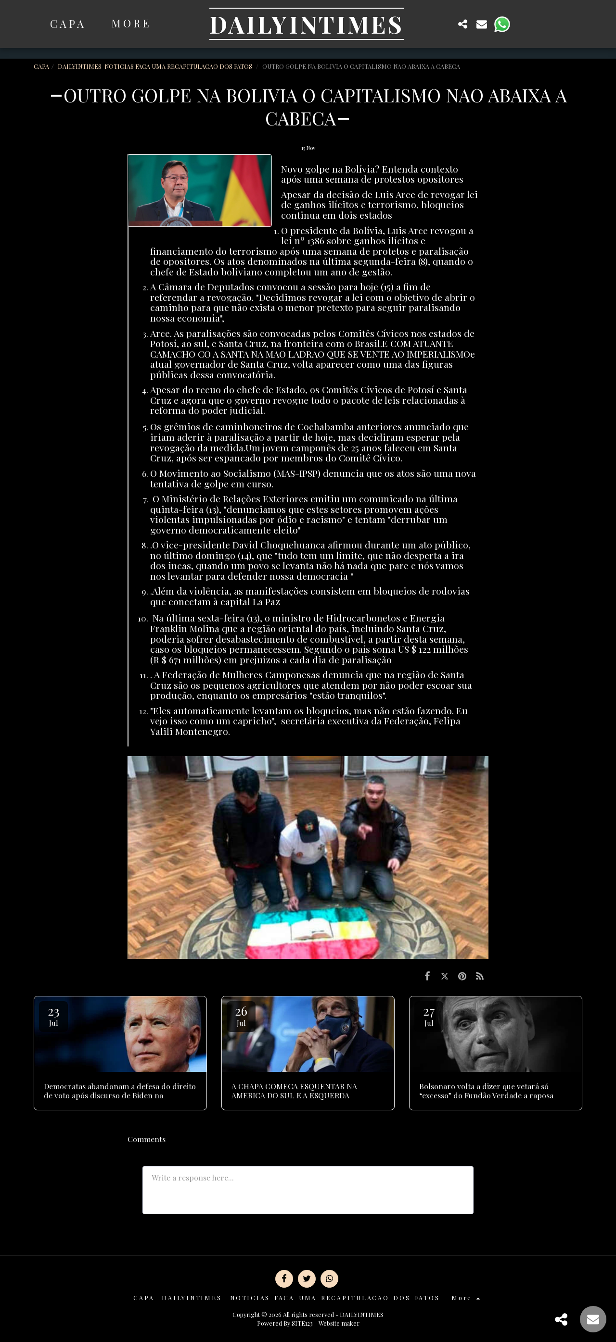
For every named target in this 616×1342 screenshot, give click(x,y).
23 (53, 1015)
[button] (444, 23)
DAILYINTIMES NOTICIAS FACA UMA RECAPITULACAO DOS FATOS (156, 66)
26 (241, 1015)
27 (428, 1015)
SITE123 (302, 1323)
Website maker (339, 1323)
